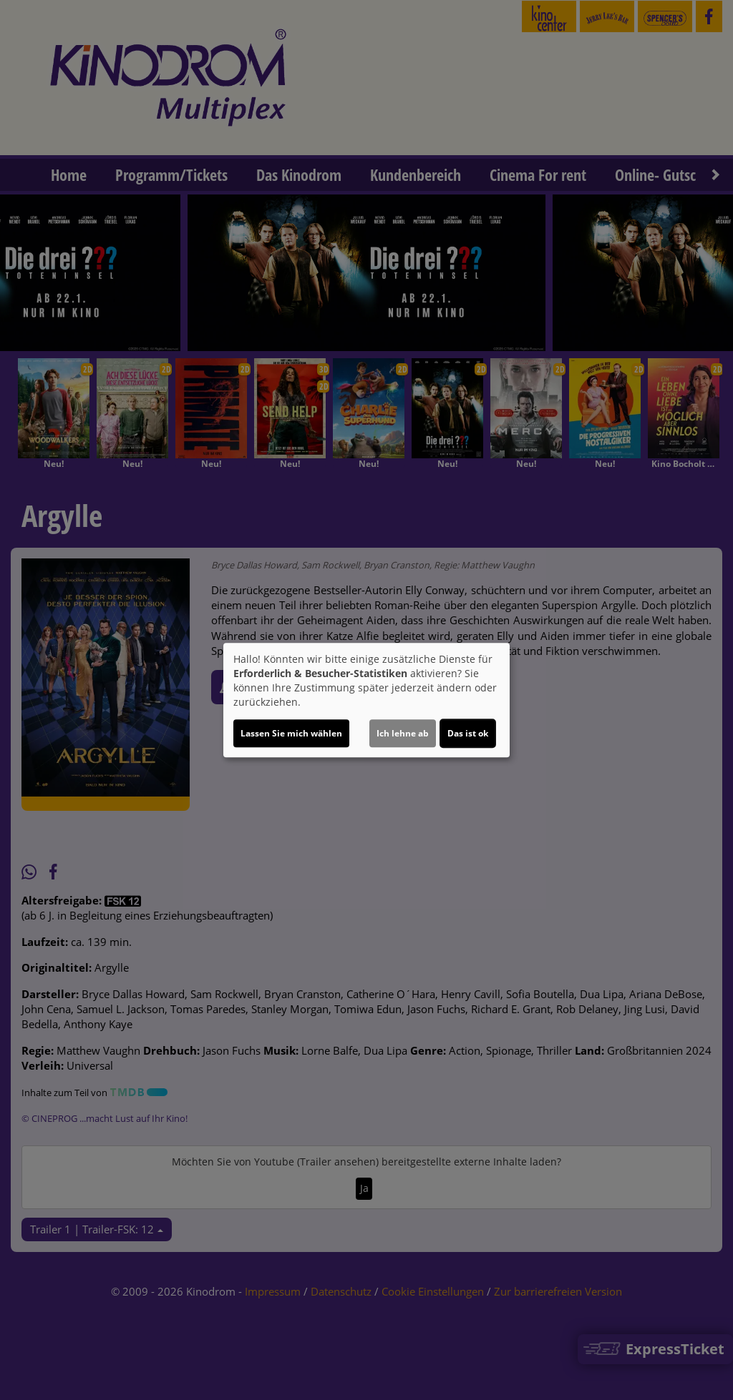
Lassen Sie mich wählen (291, 733)
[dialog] (366, 700)
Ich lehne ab (403, 733)
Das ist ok (467, 733)
